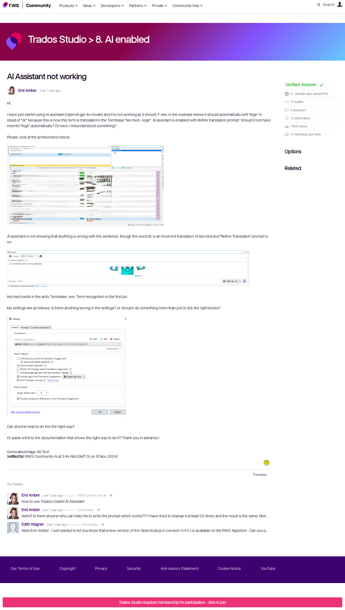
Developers (110, 5)
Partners (136, 5)
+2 (291, 93)
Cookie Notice (229, 568)
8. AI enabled (122, 39)
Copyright (67, 568)
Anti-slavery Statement (179, 568)
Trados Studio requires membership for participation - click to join (172, 602)
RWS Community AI (92, 495)
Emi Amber (27, 90)
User (339, 4)
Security (134, 568)
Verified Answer (301, 84)
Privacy (101, 568)
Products (66, 5)
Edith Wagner (33, 524)
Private (158, 5)
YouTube (268, 568)
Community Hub (185, 5)
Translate (260, 474)
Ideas (87, 5)
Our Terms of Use (25, 568)
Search (329, 4)
